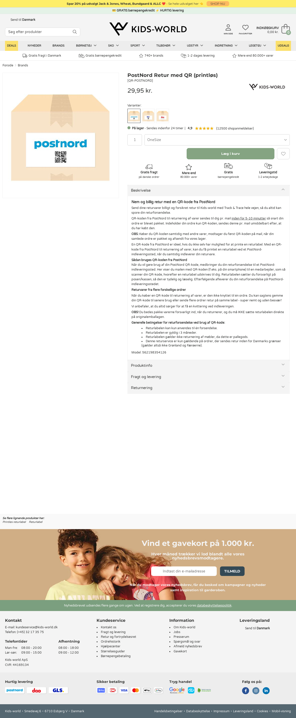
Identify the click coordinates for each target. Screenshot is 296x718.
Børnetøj (86, 45)
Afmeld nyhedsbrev (188, 646)
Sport (137, 45)
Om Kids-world (184, 627)
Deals (11, 45)
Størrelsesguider (113, 651)
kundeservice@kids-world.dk (37, 627)
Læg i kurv (230, 154)
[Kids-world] (148, 29)
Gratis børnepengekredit (100, 56)
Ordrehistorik (110, 641)
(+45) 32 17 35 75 (30, 632)
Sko (113, 45)
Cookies (262, 711)
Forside (8, 65)
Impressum (221, 711)
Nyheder (34, 45)
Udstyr (195, 45)
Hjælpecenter (110, 646)
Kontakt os (108, 627)
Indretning (226, 45)
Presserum (181, 637)
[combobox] (217, 140)
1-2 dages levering (198, 56)
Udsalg (283, 45)
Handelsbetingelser (168, 711)
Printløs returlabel (14, 522)
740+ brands (151, 56)
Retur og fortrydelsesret (118, 637)
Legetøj (257, 45)
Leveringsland (243, 711)
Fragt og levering (146, 377)
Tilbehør (165, 45)
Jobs (177, 632)
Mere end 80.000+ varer (252, 56)
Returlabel (35, 522)
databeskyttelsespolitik (214, 606)
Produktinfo (141, 365)
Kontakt (13, 620)
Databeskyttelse (198, 711)
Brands (58, 45)
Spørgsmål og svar (187, 641)
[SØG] (74, 32)
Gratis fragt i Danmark (42, 56)
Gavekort (180, 651)
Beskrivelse (141, 190)
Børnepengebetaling (116, 656)
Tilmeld (232, 571)
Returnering (141, 388)
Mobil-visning (281, 711)
